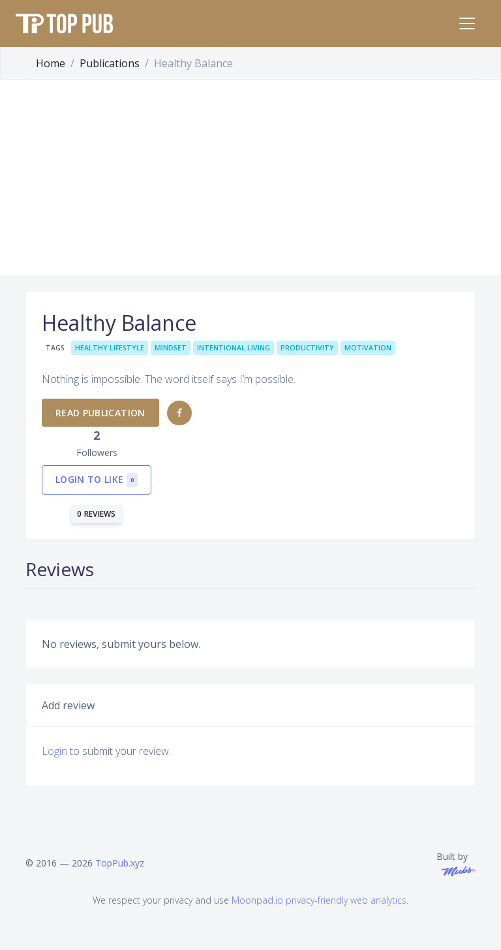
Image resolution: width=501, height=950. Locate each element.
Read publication (100, 412)
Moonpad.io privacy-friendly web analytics (319, 900)
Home (50, 63)
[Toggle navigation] (467, 23)
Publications (110, 63)
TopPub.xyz (119, 863)
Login (54, 751)
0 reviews (96, 513)
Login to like (96, 480)
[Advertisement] (250, 177)
